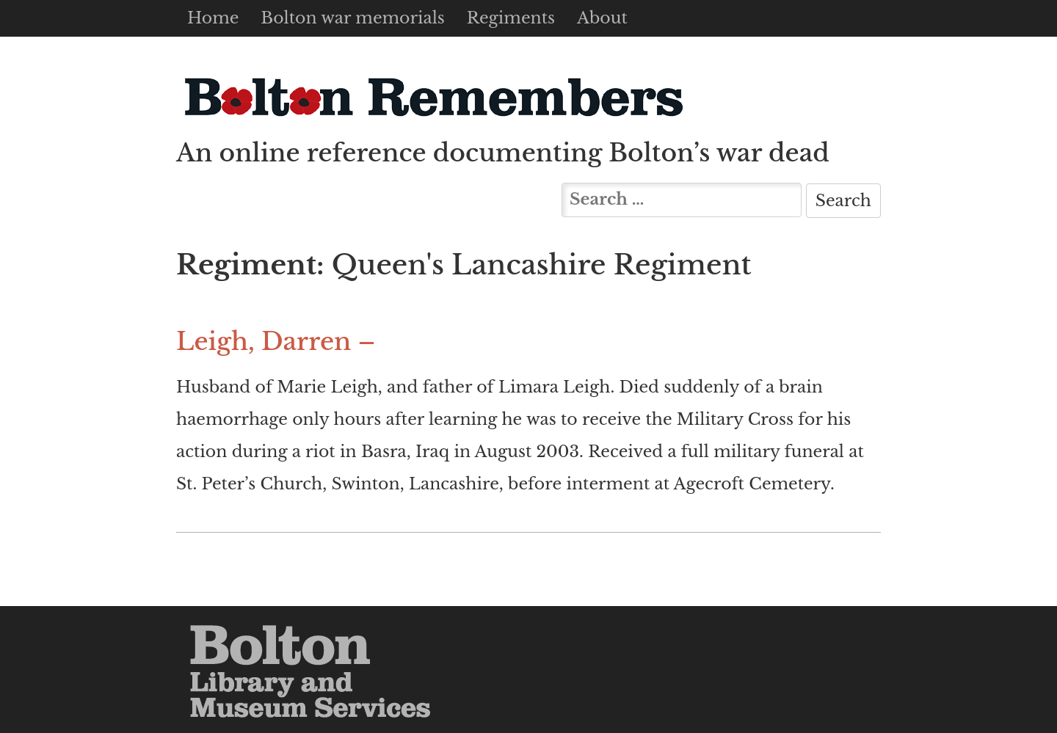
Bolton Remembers (433, 96)
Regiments (511, 18)
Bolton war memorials (352, 18)
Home (213, 18)
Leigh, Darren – (275, 342)
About (602, 18)
